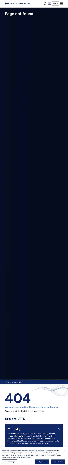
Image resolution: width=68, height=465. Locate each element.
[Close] (64, 451)
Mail (49, 3)
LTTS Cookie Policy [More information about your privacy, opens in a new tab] (23, 458)
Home (7, 382)
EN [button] (54, 3)
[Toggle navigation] (61, 3)
